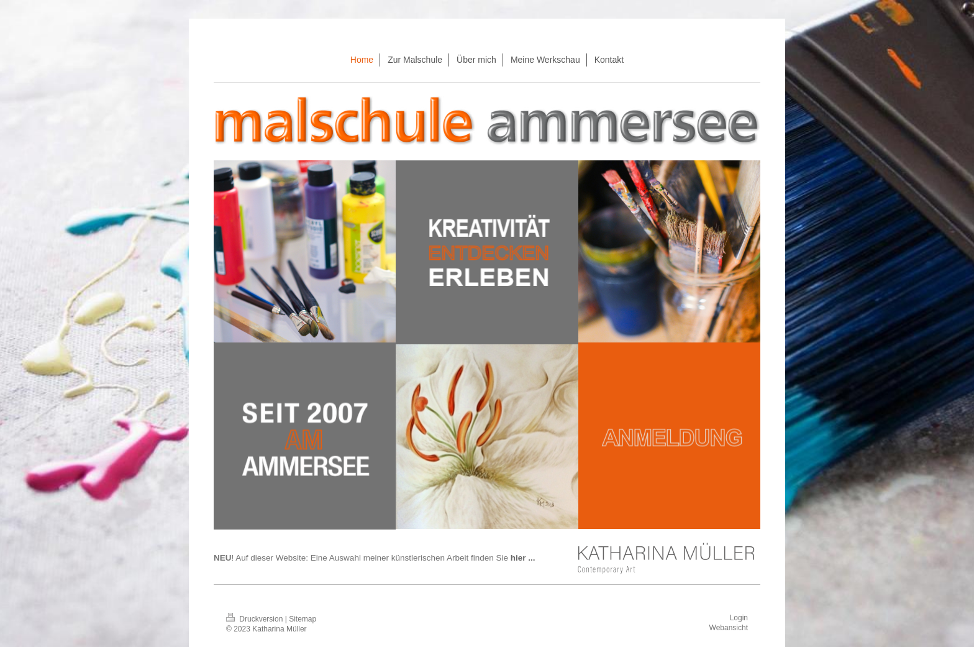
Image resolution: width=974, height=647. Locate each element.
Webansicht (728, 627)
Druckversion (255, 619)
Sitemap (302, 619)
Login (739, 617)
